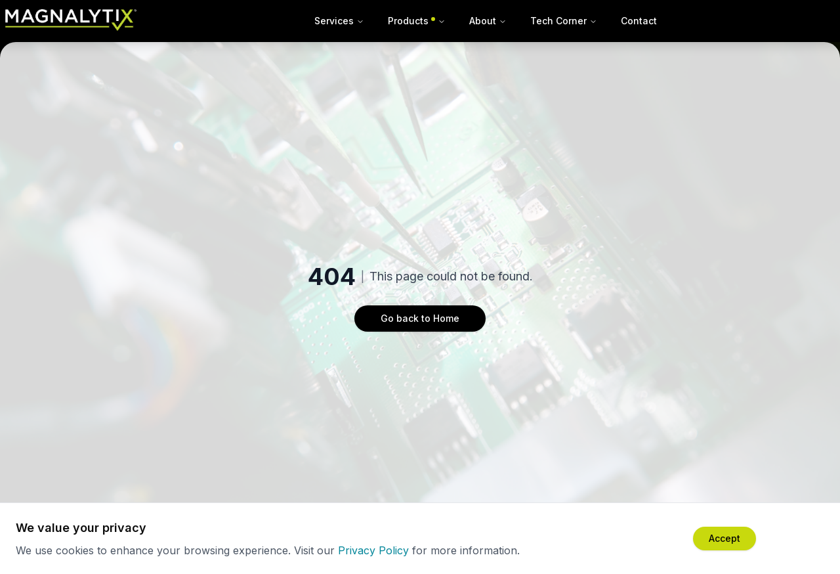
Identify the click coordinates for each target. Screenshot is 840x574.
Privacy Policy (373, 550)
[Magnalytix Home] (70, 21)
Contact (639, 20)
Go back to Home (420, 318)
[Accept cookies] (724, 538)
